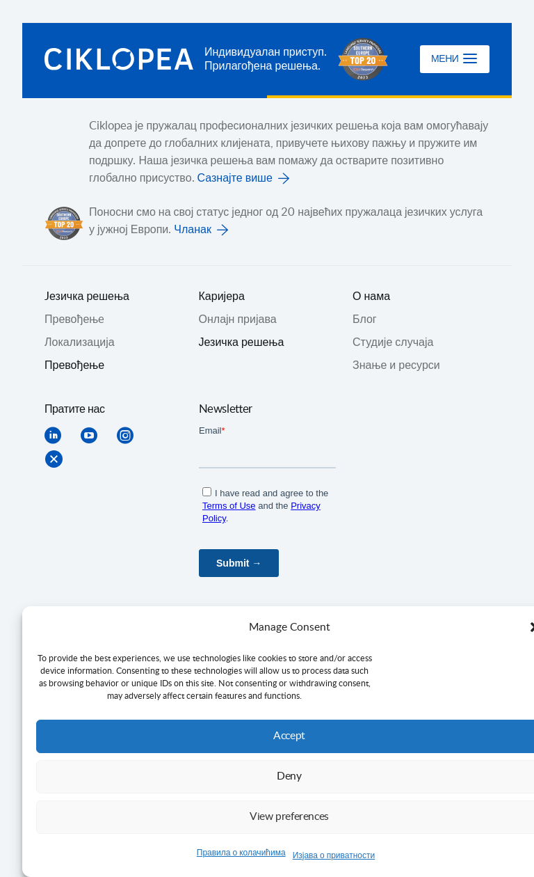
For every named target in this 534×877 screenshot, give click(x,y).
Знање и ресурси (396, 365)
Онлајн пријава (238, 319)
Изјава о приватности (334, 855)
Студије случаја (393, 342)
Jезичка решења (86, 296)
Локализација (79, 342)
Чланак (192, 229)
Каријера (222, 296)
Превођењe (74, 319)
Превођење (74, 365)
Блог (365, 319)
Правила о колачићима (241, 852)
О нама (371, 296)
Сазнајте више (235, 178)
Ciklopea (118, 59)
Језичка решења (241, 342)
